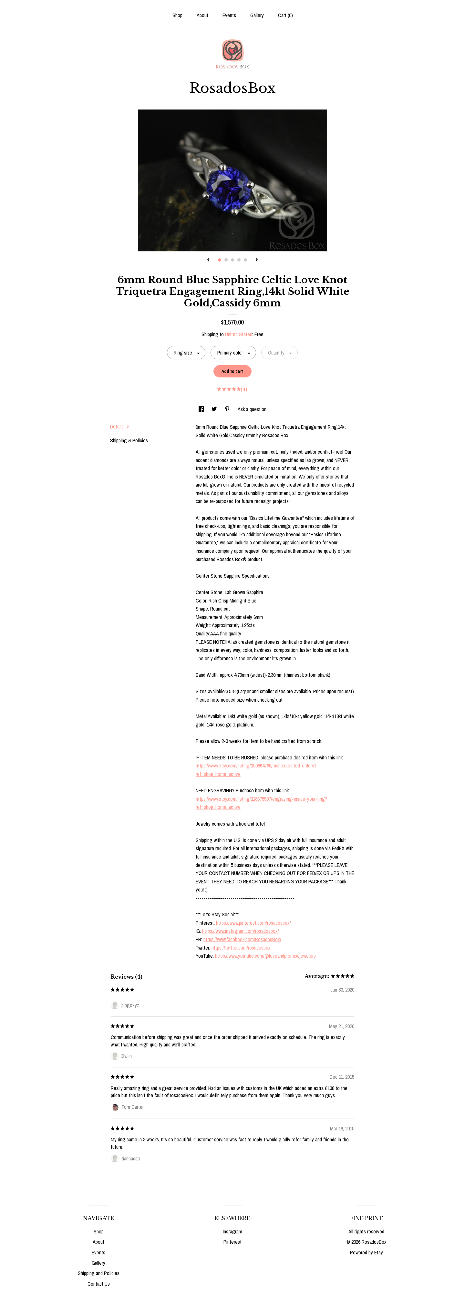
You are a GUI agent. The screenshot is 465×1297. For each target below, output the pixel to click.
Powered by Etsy (366, 1252)
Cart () (285, 15)
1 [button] (219, 260)
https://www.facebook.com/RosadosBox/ (242, 939)
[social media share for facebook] (202, 409)
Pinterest (232, 1241)
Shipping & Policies (129, 440)
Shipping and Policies (98, 1273)
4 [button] (239, 260)
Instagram (232, 1231)
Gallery (257, 15)
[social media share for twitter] (215, 409)
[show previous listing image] (208, 260)
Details (119, 426)
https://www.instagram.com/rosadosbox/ (240, 930)
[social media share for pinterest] (228, 409)
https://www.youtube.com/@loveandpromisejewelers (265, 955)
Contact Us (99, 1283)
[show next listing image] (256, 260)
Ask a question (252, 409)
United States (238, 334)
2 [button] (226, 260)
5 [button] (245, 260)
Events (229, 15)
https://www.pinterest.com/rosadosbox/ (253, 922)
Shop (177, 15)
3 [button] (232, 260)
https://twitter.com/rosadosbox (241, 947)
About (202, 15)
